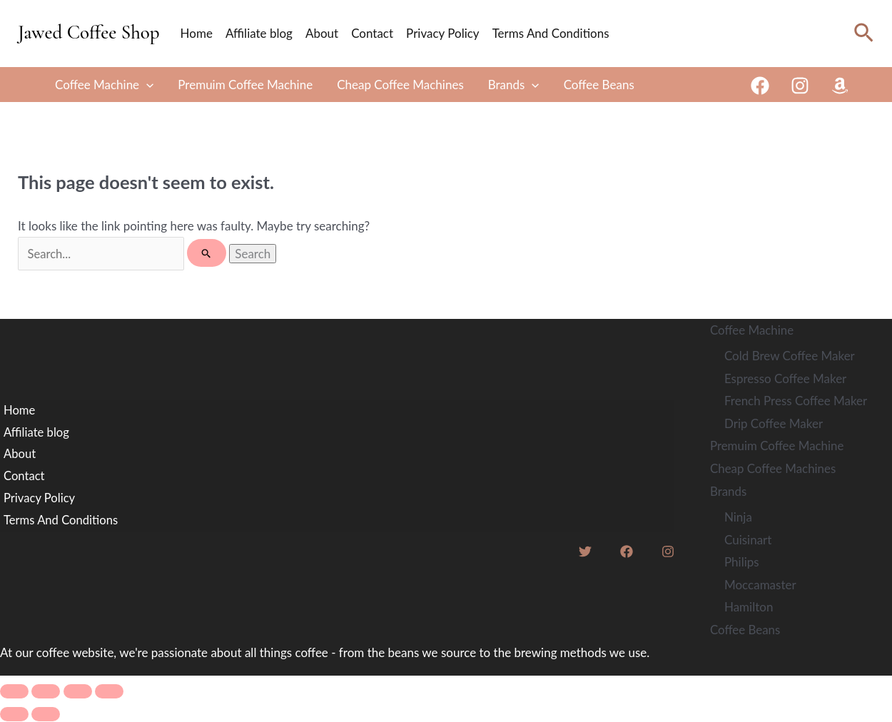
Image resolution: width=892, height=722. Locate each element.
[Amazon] (840, 85)
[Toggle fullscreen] (45, 692)
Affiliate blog (259, 33)
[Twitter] (585, 553)
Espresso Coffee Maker (785, 379)
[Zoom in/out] (14, 692)
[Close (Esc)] (109, 692)
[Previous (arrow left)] (14, 715)
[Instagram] (800, 85)
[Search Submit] (210, 254)
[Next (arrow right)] (45, 715)
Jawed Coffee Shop (89, 32)
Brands (513, 84)
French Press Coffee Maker (795, 402)
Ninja (738, 517)
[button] (863, 33)
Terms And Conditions (550, 33)
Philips (741, 562)
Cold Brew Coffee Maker (789, 357)
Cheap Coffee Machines (400, 84)
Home (197, 33)
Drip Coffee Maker (773, 424)
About (321, 33)
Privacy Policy (443, 33)
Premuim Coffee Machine (245, 84)
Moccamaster (760, 584)
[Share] (78, 692)
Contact (372, 33)
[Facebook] (760, 85)
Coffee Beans (599, 84)
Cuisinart (747, 539)
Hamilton (748, 607)
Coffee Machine (104, 84)
